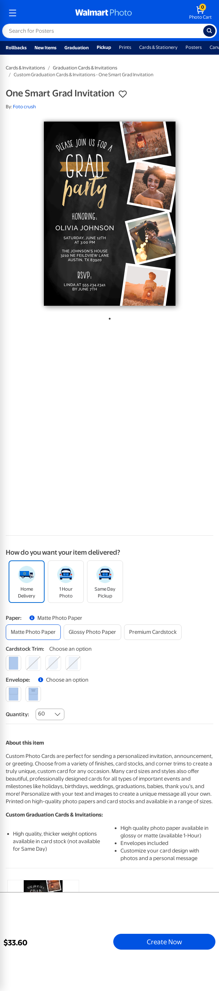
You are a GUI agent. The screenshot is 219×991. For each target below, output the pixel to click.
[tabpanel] (109, 214)
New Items (45, 47)
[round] (33, 663)
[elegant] (53, 663)
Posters (194, 47)
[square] (13, 663)
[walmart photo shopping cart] (200, 13)
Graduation (76, 47)
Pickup (104, 47)
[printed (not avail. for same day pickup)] (33, 694)
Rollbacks (16, 47)
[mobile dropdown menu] (12, 13)
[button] (122, 94)
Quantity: (17, 714)
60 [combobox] (41, 713)
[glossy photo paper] (92, 632)
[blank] (13, 694)
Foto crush (24, 106)
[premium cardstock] (153, 632)
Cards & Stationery (158, 47)
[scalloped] (73, 663)
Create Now (164, 942)
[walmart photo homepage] (104, 13)
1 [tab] (108, 317)
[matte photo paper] (33, 632)
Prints (125, 47)
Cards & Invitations (25, 68)
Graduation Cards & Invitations (85, 68)
